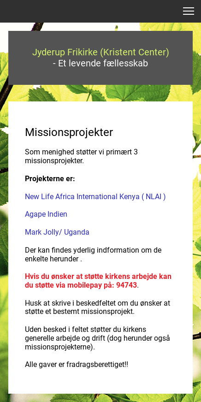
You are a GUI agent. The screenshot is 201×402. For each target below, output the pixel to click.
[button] (188, 11)
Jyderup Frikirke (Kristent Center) (100, 52)
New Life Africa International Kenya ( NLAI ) (95, 196)
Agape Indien (46, 214)
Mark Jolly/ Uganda (57, 232)
